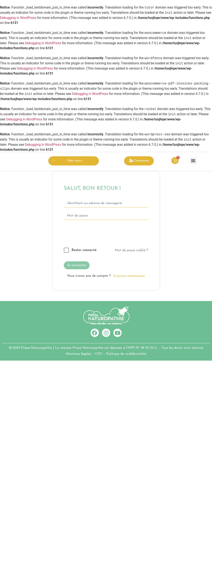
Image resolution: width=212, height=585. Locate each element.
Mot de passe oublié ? (131, 250)
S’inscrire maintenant (129, 276)
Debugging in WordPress (18, 18)
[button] (193, 160)
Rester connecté (84, 250)
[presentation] (92, 234)
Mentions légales (78, 354)
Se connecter (76, 265)
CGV (98, 354)
